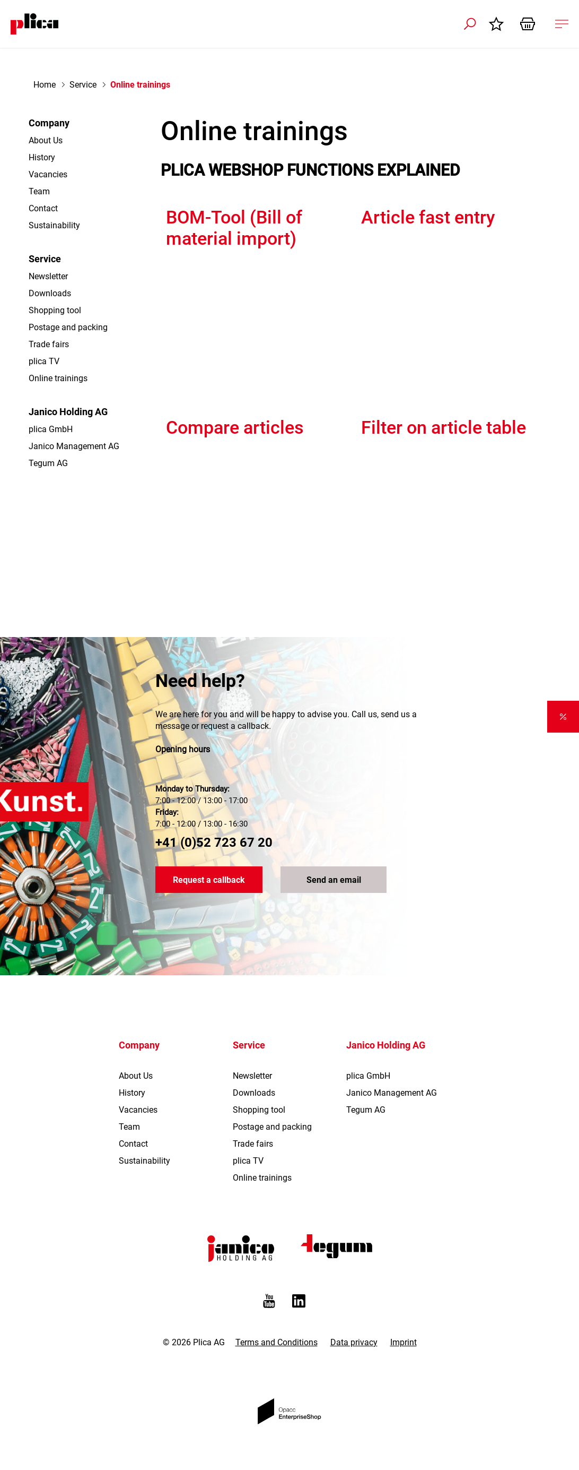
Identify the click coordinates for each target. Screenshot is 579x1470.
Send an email (333, 880)
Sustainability (54, 225)
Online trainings (58, 378)
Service (82, 85)
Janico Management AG (74, 446)
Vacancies (48, 174)
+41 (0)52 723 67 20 (214, 842)
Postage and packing (68, 327)
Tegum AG (48, 463)
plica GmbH (51, 429)
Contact (43, 208)
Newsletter (48, 276)
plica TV (44, 361)
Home (44, 85)
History (42, 157)
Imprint (403, 1342)
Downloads (50, 293)
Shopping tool (55, 310)
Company (49, 122)
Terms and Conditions (276, 1342)
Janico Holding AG (68, 411)
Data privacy (354, 1342)
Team (39, 191)
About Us (46, 140)
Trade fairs (49, 344)
